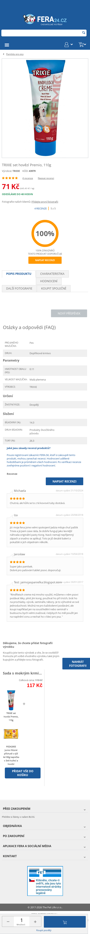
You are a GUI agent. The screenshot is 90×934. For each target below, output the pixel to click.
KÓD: (25, 171)
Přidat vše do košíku (22, 773)
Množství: (21, 924)
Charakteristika (52, 274)
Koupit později (43, 930)
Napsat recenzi (46, 178)
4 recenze (27, 178)
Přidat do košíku (65, 922)
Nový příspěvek (69, 313)
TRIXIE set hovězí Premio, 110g (11, 716)
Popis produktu (18, 274)
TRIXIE (16, 171)
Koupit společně (53, 288)
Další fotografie (19, 288)
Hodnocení (48, 281)
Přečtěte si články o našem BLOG (18, 816)
